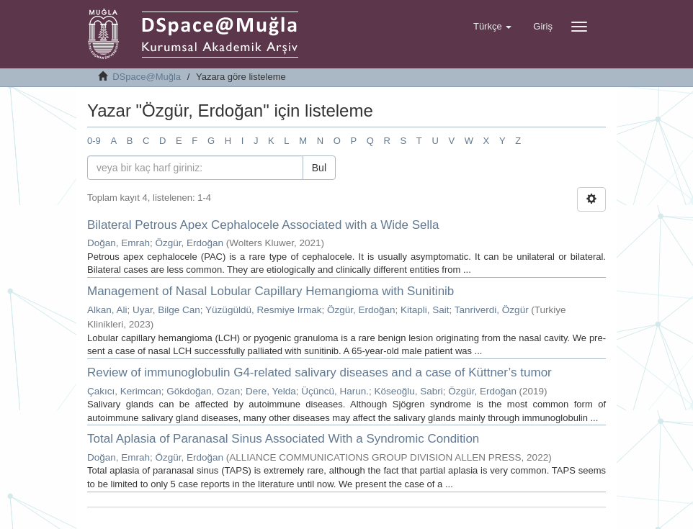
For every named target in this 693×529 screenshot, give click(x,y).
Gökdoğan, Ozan (203, 391)
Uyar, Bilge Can (166, 309)
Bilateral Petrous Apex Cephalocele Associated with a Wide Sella (263, 225)
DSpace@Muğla (146, 76)
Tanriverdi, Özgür (492, 309)
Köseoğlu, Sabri (409, 391)
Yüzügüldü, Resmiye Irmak (263, 309)
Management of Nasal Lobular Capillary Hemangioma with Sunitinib (270, 291)
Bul (319, 167)
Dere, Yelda (271, 391)
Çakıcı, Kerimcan (124, 391)
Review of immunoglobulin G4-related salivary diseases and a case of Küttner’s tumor (319, 372)
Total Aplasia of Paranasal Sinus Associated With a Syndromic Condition (283, 439)
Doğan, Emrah (118, 243)
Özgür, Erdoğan (190, 243)
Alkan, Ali (107, 309)
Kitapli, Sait (425, 309)
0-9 (94, 140)
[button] (492, 27)
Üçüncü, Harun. (335, 391)
